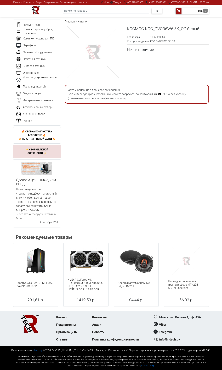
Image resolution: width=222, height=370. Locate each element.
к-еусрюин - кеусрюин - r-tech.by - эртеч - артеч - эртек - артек (111, 354)
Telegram (118, 2)
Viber (106, 2)
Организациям (68, 2)
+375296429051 (136, 2)
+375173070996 (157, 2)
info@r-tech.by (169, 339)
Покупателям (51, 2)
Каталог (17, 2)
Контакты (29, 2)
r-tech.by (37, 350)
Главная (70, 21)
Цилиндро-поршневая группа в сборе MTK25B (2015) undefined (183, 284)
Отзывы (62, 339)
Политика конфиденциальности (115, 339)
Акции (39, 2)
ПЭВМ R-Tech (31, 24)
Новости (82, 2)
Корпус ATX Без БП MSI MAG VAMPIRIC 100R (36, 284)
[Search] (106, 11)
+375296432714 (179, 2)
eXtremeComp (147, 366)
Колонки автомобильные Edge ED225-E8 (134, 284)
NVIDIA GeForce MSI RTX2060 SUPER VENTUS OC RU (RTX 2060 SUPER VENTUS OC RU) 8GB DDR (85, 284)
